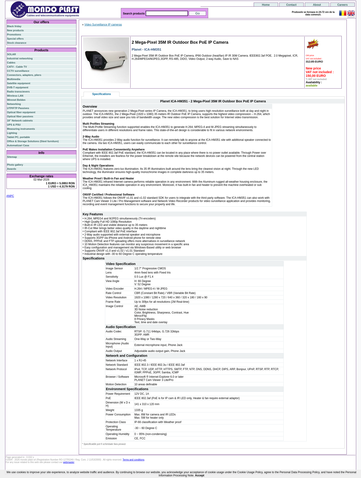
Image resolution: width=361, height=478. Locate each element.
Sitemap (12, 156)
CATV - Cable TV (17, 66)
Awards (11, 168)
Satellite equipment (18, 83)
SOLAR (11, 54)
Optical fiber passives (20, 116)
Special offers (15, 38)
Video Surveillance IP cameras (103, 24)
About (317, 4)
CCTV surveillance (18, 70)
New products (15, 30)
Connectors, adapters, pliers (24, 75)
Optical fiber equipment (21, 112)
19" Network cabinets (20, 120)
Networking (14, 104)
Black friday (14, 26)
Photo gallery (15, 164)
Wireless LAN (15, 95)
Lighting (12, 133)
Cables (11, 62)
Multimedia (13, 79)
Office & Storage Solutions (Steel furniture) (33, 141)
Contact (291, 4)
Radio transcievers (18, 91)
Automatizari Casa (18, 145)
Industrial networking (20, 58)
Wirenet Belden (16, 99)
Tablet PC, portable (18, 137)
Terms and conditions (134, 459)
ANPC (10, 196)
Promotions (14, 34)
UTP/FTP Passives (18, 108)
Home (266, 4)
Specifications (101, 94)
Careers (342, 4)
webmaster (68, 462)
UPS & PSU (14, 124)
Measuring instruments (21, 128)
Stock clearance (16, 42)
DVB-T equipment (17, 87)
